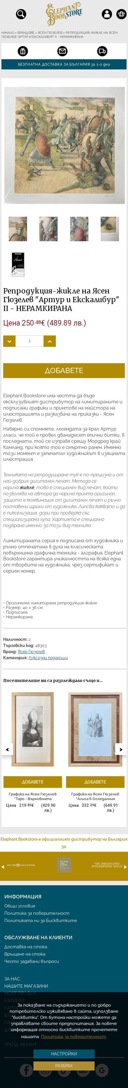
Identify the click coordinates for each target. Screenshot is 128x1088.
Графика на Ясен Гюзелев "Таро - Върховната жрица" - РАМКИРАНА (33, 796)
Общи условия (19, 906)
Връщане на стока (24, 954)
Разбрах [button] (64, 1065)
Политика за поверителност (37, 913)
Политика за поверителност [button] (73, 1036)
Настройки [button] (64, 1054)
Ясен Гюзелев (31, 651)
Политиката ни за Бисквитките (40, 920)
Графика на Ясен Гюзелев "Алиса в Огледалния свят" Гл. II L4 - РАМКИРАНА (95, 796)
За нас (12, 979)
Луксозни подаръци (48, 657)
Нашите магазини (26, 986)
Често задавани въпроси (31, 961)
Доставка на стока (25, 946)
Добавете (64, 370)
